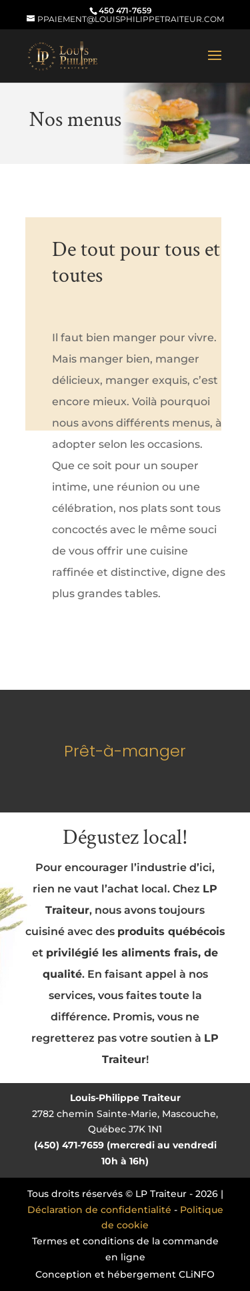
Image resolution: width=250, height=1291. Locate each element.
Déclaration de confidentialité (99, 1210)
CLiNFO (197, 1274)
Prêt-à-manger (125, 751)
